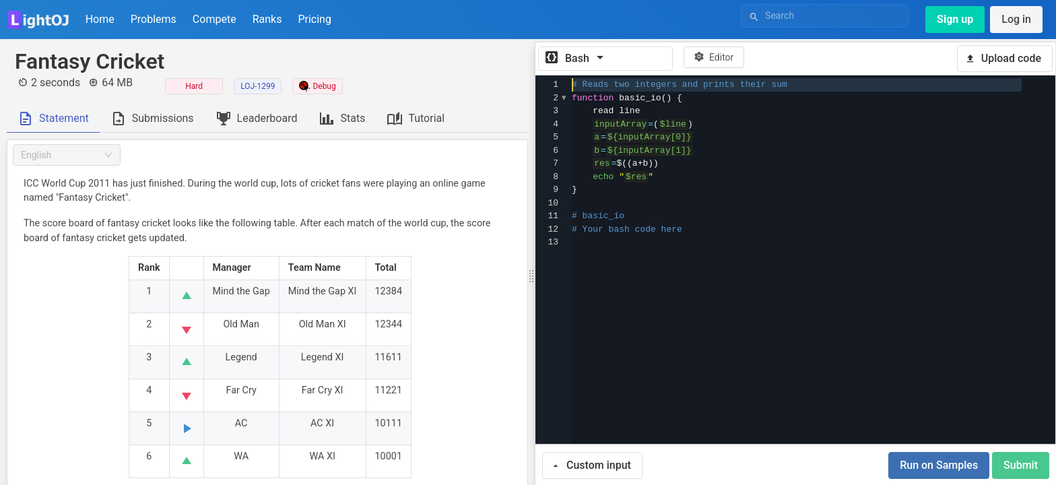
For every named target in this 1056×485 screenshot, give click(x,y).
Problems (153, 19)
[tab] (53, 118)
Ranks (267, 19)
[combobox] (67, 155)
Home (100, 19)
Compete (214, 19)
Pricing (314, 19)
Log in (1016, 19)
